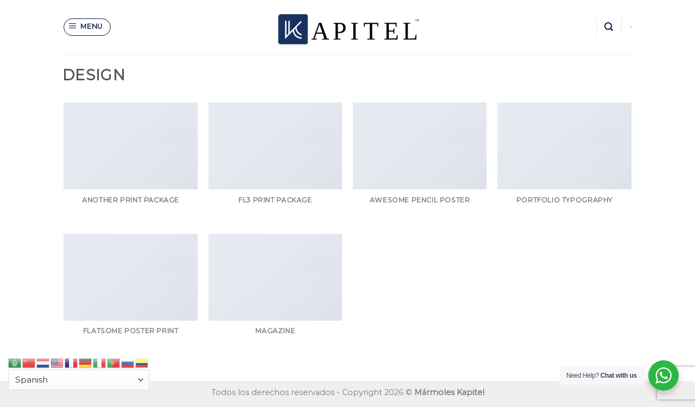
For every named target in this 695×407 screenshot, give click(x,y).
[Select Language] (78, 380)
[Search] (608, 26)
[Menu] (87, 27)
